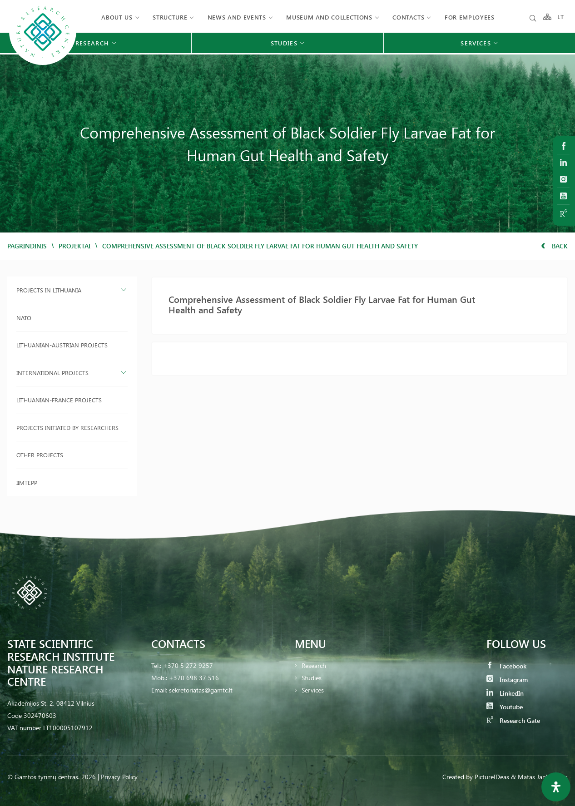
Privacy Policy (119, 776)
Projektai (74, 246)
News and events (237, 17)
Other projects (39, 455)
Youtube (504, 706)
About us (116, 17)
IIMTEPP (26, 482)
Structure (170, 17)
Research (314, 665)
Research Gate (513, 720)
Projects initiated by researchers (67, 427)
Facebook (506, 666)
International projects (52, 372)
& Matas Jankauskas (539, 776)
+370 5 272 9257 (188, 665)
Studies (312, 677)
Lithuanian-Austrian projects (62, 345)
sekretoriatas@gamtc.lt (201, 690)
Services (313, 690)
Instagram (507, 679)
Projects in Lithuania (48, 290)
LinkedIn (505, 693)
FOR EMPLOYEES (469, 17)
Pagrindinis (27, 246)
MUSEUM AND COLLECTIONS (329, 17)
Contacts (408, 17)
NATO (23, 317)
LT (560, 17)
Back (554, 246)
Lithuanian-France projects (59, 400)
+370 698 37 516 (194, 677)
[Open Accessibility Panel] (555, 786)
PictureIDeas (492, 776)
